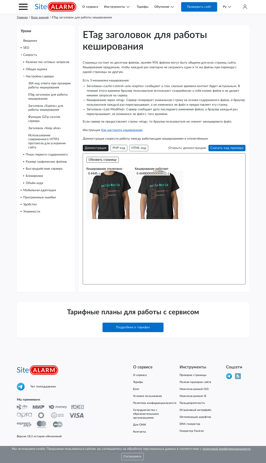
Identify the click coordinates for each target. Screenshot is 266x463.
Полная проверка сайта (195, 382)
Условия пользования (147, 396)
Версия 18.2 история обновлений (39, 436)
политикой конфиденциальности (226, 448)
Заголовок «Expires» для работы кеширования (45, 107)
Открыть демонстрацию (187, 147)
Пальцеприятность (192, 403)
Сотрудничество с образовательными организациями (146, 414)
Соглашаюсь (132, 456)
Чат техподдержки (36, 386)
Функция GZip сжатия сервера (44, 119)
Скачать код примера (226, 147)
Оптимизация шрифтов (195, 417)
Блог (136, 389)
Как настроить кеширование (122, 130)
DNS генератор (190, 424)
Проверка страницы (193, 375)
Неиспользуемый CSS (194, 389)
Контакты (139, 431)
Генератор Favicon (192, 431)
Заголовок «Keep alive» (44, 128)
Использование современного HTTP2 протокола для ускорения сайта (47, 141)
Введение (30, 40)
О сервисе (90, 6)
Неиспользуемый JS (193, 396)
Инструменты (114, 6)
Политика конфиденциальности (154, 403)
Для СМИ (139, 424)
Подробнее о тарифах (133, 327)
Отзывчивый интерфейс (196, 410)
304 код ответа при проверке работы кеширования (49, 85)
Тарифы (143, 6)
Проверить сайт (199, 6)
